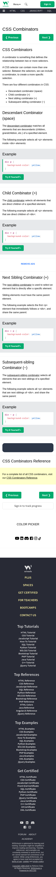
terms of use (17, 861)
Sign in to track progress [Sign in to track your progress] (28, 506)
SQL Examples (26, 740)
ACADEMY (27, 839)
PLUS (28, 577)
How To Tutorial (28, 641)
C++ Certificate (28, 803)
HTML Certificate (28, 776)
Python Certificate (28, 791)
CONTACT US (28, 615)
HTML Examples (27, 728)
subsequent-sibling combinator (23, 375)
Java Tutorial (28, 659)
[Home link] (5, 4)
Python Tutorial (28, 647)
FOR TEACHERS (28, 600)
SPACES (28, 585)
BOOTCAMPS (28, 607)
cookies (26, 861)
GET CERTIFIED (28, 592)
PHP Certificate (28, 794)
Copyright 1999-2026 (21, 866)
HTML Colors (26, 704)
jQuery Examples (26, 761)
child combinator (16, 200)
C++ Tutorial (28, 662)
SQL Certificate (28, 788)
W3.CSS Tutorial (28, 650)
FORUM (22, 834)
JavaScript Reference (26, 686)
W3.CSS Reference (26, 695)
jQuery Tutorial (28, 665)
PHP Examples (26, 752)
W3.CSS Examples (27, 746)
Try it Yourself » (13, 177)
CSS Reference (26, 683)
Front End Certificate (28, 785)
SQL (49, 10)
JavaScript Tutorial (28, 638)
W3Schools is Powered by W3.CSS (30, 869)
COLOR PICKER (28, 524)
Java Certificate (28, 800)
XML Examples (26, 758)
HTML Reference (26, 680)
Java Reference (26, 707)
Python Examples (26, 743)
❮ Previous (11, 37)
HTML (13, 10)
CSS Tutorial (28, 635)
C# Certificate (28, 806)
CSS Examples (26, 731)
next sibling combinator (19, 285)
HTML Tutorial (28, 632)
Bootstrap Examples (26, 749)
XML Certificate (28, 809)
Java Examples (26, 755)
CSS (23, 10)
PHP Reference (26, 701)
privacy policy (38, 861)
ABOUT (32, 834)
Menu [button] (17, 4)
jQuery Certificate (28, 797)
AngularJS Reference (26, 710)
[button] (26, 4)
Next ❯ (46, 37)
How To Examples (27, 737)
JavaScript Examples (26, 734)
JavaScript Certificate (28, 782)
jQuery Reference (26, 713)
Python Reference (26, 692)
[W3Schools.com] (28, 570)
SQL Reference (26, 689)
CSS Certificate (28, 779)
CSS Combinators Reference (22, 478)
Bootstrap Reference (26, 698)
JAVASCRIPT (36, 10)
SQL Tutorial (28, 644)
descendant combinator (19, 126)
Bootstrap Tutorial (28, 653)
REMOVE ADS (28, 264)
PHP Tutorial (28, 656)
